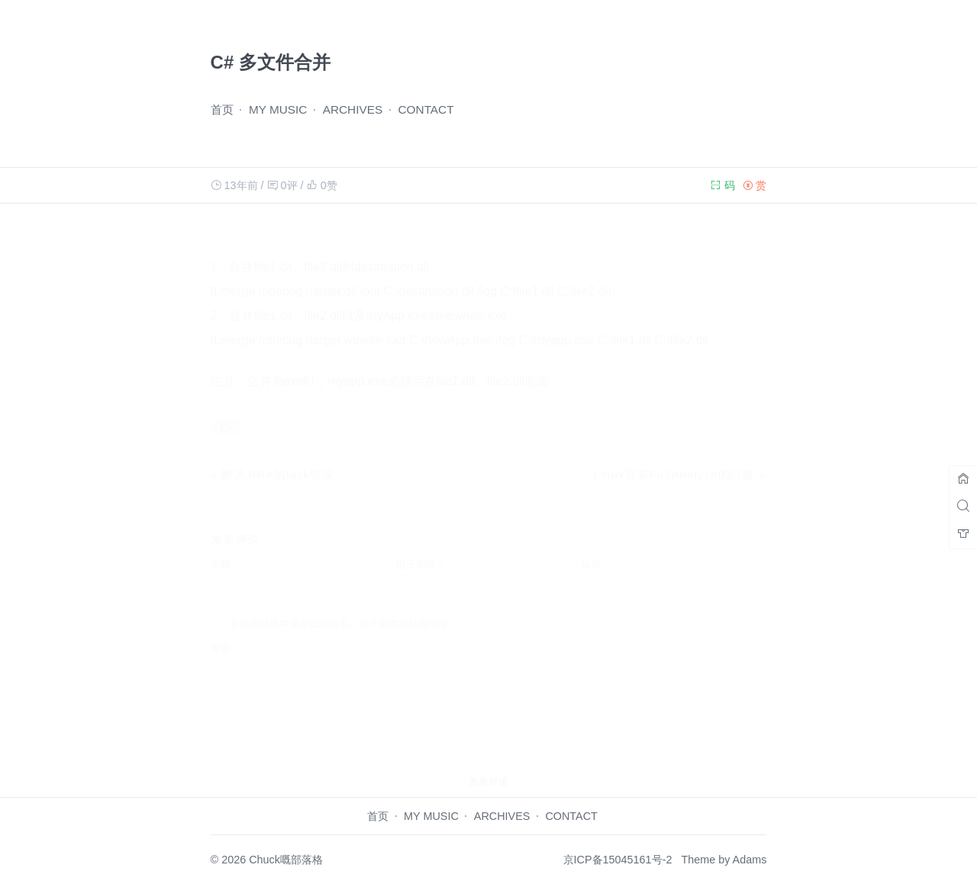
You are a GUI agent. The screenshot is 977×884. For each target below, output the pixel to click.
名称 (224, 549)
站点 (591, 549)
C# (227, 413)
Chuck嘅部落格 (286, 859)
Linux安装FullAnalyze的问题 (673, 459)
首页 (222, 109)
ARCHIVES (353, 109)
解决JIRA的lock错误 (277, 459)
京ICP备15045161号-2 (617, 859)
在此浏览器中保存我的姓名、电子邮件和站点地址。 (344, 609)
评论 (221, 633)
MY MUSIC (278, 109)
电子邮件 (419, 549)
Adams (750, 859)
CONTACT (426, 109)
